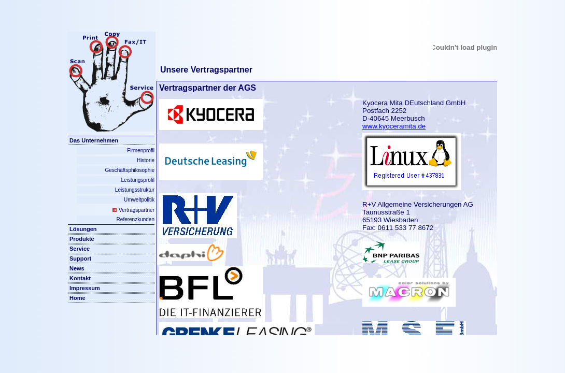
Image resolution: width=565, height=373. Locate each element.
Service (79, 249)
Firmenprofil (140, 150)
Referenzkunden (135, 219)
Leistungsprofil (137, 180)
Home (77, 298)
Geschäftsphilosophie (129, 170)
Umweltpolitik (139, 200)
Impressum (84, 288)
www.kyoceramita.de (394, 126)
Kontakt (80, 278)
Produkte (81, 239)
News (76, 268)
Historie (145, 160)
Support (80, 258)
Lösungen (83, 229)
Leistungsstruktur (134, 190)
